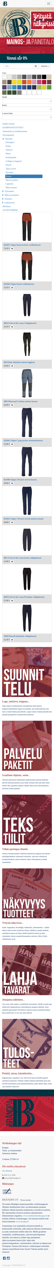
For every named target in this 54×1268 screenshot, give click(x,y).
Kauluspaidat (11, 157)
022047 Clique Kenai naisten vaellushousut (22, 245)
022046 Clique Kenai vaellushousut (19, 284)
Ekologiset (10, 142)
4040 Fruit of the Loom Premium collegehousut (24, 597)
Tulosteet (8, 199)
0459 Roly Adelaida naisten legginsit (19, 362)
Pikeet (8, 154)
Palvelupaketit (8, 135)
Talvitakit (9, 172)
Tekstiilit (8, 139)
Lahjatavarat (10, 203)
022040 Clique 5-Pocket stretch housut (20, 480)
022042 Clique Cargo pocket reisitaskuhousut (23, 440)
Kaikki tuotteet (9, 124)
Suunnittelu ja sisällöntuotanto (15, 131)
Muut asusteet (11, 187)
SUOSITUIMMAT (10, 210)
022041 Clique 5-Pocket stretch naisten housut (23, 519)
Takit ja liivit (11, 169)
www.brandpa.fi (22, 1221)
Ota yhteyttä (7, 1171)
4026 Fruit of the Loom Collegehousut (20, 323)
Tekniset (9, 150)
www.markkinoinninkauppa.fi (35, 1216)
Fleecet (8, 165)
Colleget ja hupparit (14, 161)
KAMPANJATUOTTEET (13, 127)
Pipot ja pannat (12, 180)
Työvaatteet (9, 191)
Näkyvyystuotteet (12, 195)
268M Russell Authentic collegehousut (20, 636)
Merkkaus (7, 206)
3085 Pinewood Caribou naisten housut (20, 401)
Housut (8, 176)
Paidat (8, 146)
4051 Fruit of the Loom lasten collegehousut (22, 558)
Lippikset (9, 184)
